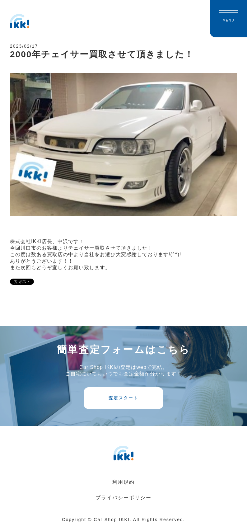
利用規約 (123, 482)
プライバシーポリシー (123, 497)
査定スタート (123, 397)
